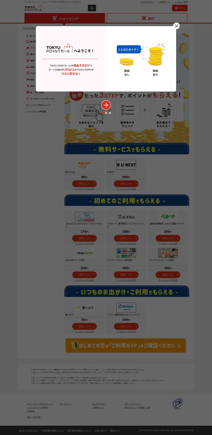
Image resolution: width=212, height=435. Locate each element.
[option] (106, 59)
